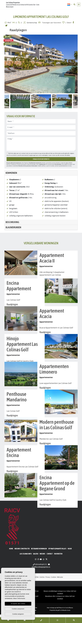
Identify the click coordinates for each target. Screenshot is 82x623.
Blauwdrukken (13, 227)
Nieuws (42, 562)
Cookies (53, 585)
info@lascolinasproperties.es (41, 575)
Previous (7, 64)
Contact (50, 562)
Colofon (42, 585)
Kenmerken (11, 172)
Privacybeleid (13, 155)
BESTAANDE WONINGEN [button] (39, 557)
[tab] (41, 173)
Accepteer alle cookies (18, 604)
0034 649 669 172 (40, 573)
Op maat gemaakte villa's (57, 557)
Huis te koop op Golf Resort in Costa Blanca (60, 616)
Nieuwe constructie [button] (22, 557)
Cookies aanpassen (18, 609)
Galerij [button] (35, 562)
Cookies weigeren (18, 614)
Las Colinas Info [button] (26, 562)
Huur (70, 557)
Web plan (60, 585)
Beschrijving (12, 222)
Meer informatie (19, 598)
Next (75, 64)
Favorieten (58, 562)
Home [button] (11, 557)
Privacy (48, 585)
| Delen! (68, 23)
